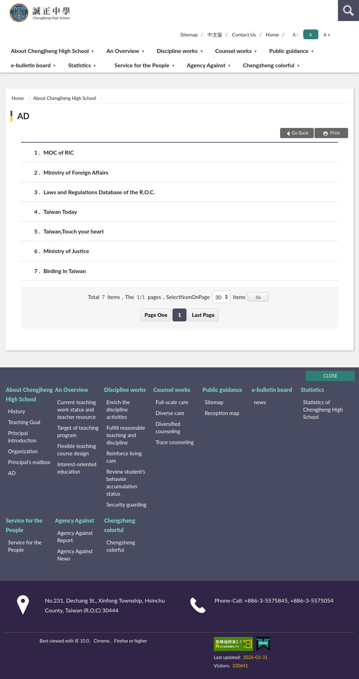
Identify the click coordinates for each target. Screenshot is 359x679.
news (260, 402)
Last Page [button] (203, 315)
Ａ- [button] (295, 35)
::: (5, 5)
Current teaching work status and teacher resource (76, 409)
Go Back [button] (300, 133)
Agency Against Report (75, 536)
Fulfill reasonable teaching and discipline (126, 435)
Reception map (222, 413)
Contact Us (244, 35)
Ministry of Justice (66, 251)
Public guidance (289, 50)
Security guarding (127, 504)
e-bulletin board (30, 65)
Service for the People (142, 65)
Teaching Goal (24, 422)
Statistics (79, 65)
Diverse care (170, 413)
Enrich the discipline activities (118, 409)
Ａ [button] (310, 35)
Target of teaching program (78, 431)
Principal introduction (22, 436)
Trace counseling (175, 442)
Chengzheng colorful (268, 65)
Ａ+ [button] (326, 35)
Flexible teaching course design (76, 449)
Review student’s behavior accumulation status (126, 482)
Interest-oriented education (76, 468)
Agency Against (206, 65)
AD (23, 116)
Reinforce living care (124, 457)
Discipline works (177, 50)
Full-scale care (172, 402)
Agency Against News (75, 555)
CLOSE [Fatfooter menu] (331, 376)
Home (272, 35)
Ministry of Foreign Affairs (75, 172)
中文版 (215, 35)
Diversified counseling (168, 427)
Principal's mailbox (29, 462)
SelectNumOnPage (188, 297)
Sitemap (189, 35)
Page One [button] (155, 315)
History (16, 411)
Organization (23, 451)
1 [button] (179, 315)
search (348, 10)
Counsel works (233, 50)
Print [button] (334, 133)
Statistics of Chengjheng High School (323, 409)
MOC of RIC (58, 152)
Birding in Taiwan (64, 271)
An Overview (122, 50)
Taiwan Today (60, 212)
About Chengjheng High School (50, 50)
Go (258, 297)
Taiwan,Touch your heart (73, 231)
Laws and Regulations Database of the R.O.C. (99, 192)
